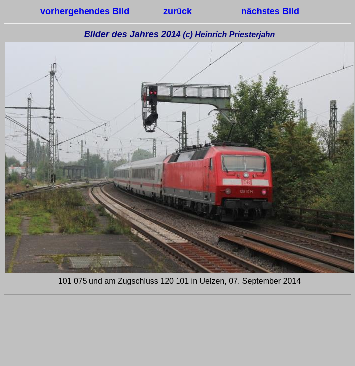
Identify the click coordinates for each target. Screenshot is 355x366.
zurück (177, 11)
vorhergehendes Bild (84, 11)
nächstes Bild (270, 11)
